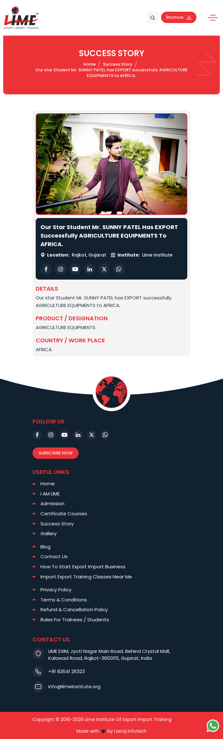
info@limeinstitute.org (74, 686)
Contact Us (54, 556)
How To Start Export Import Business (82, 566)
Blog (45, 546)
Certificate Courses (63, 513)
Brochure (178, 17)
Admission (52, 503)
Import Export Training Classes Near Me (86, 576)
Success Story (117, 64)
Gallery (48, 533)
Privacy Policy (55, 589)
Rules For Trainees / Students (74, 619)
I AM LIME (50, 493)
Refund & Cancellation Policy (74, 609)
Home (89, 64)
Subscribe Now (56, 453)
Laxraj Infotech (130, 731)
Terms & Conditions (63, 599)
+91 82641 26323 (66, 671)
